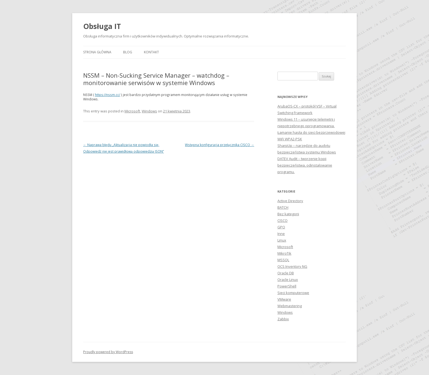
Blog (127, 52)
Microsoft (132, 111)
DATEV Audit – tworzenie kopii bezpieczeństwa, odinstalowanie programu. (304, 165)
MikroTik (284, 253)
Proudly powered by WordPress (108, 352)
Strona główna (97, 52)
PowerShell (286, 286)
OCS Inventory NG (292, 266)
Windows (149, 111)
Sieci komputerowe (293, 292)
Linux (281, 240)
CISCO (282, 220)
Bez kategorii (288, 213)
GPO (281, 227)
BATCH (282, 207)
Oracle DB (285, 273)
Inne (281, 233)
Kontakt (151, 52)
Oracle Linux (287, 279)
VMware (284, 299)
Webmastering (289, 305)
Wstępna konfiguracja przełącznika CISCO (219, 145)
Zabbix (283, 318)
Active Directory (290, 200)
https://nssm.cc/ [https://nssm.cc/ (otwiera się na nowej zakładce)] (107, 94)
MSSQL (283, 259)
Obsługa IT (102, 26)
